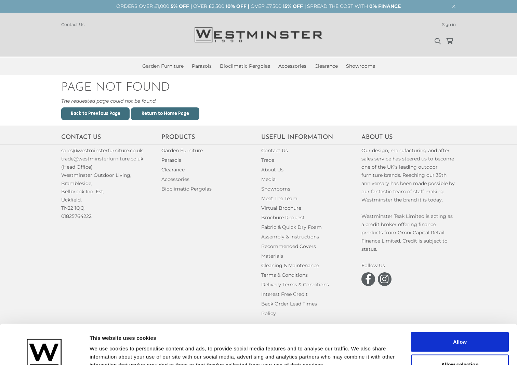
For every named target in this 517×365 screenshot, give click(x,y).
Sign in (449, 24)
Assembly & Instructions (290, 237)
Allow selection (459, 324)
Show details (359, 347)
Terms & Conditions (284, 275)
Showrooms (360, 66)
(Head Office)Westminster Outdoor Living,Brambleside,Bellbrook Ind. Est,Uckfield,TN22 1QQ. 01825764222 (96, 191)
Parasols (202, 66)
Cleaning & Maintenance (290, 265)
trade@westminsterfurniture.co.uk (102, 159)
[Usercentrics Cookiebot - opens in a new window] (44, 352)
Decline (460, 347)
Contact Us (72, 24)
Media (268, 179)
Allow (460, 302)
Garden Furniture (163, 66)
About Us (272, 170)
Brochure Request (283, 217)
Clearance (326, 66)
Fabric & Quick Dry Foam (291, 227)
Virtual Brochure (281, 208)
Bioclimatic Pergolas (245, 66)
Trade (267, 160)
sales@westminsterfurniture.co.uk (102, 150)
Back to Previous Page (95, 113)
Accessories (292, 66)
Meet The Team (279, 198)
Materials (272, 256)
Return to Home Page (165, 113)
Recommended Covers (288, 246)
